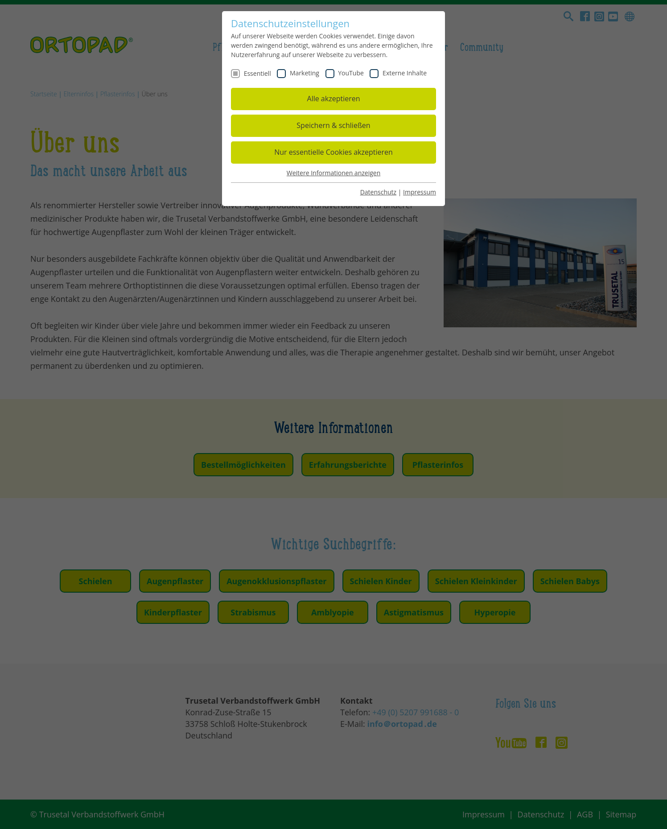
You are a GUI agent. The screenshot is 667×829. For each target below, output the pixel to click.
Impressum (419, 192)
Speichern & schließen (333, 125)
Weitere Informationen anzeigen (333, 173)
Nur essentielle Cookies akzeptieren (333, 152)
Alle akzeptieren (333, 98)
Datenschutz (378, 192)
